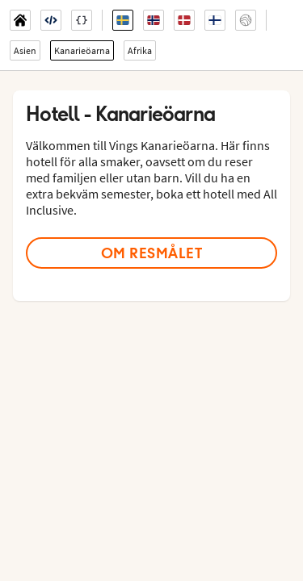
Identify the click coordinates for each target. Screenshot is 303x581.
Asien (25, 50)
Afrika (140, 50)
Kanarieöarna (82, 50)
